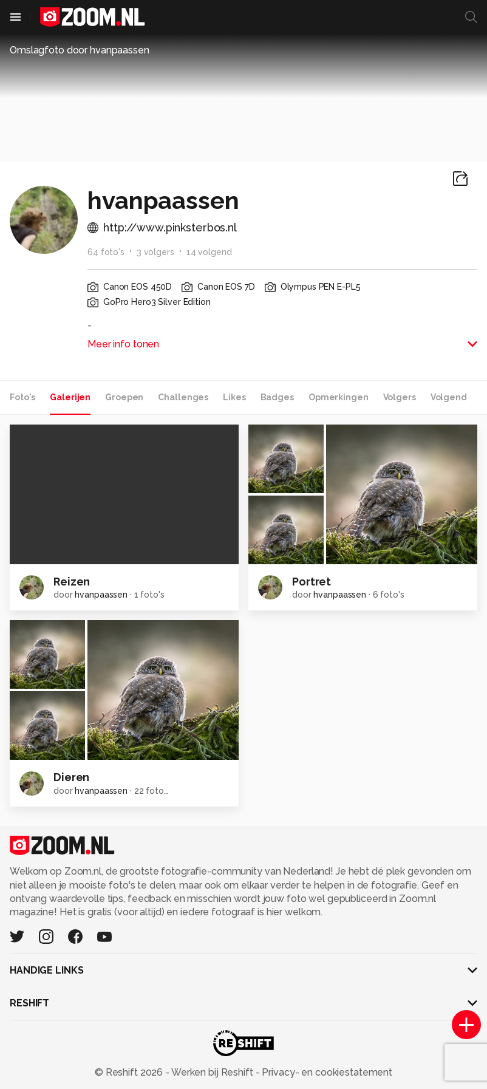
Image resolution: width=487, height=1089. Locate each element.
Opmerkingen (338, 397)
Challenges (183, 397)
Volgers (399, 397)
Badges (277, 397)
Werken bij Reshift (212, 1072)
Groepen (124, 397)
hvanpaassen (101, 594)
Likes (234, 397)
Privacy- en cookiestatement (325, 1072)
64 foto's (105, 252)
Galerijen (70, 397)
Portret (311, 581)
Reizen (71, 581)
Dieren (71, 777)
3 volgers (155, 252)
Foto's (22, 397)
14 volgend (209, 252)
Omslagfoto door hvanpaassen (79, 50)
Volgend (449, 397)
